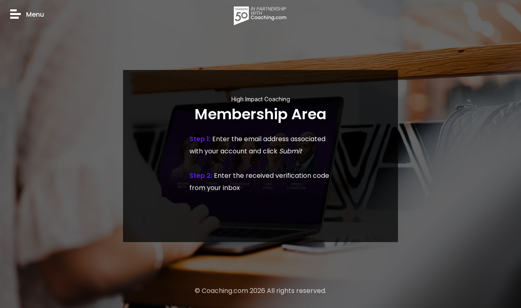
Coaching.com (225, 290)
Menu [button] (27, 14)
